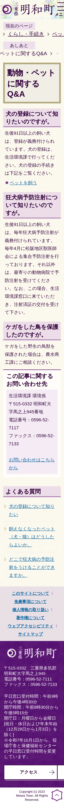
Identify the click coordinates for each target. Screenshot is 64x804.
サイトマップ (30, 634)
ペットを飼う (23, 182)
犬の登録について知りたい (32, 510)
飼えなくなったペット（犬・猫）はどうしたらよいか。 (32, 536)
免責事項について (30, 601)
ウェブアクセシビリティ (30, 626)
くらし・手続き (26, 34)
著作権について (30, 617)
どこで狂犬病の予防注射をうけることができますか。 (32, 567)
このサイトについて (30, 593)
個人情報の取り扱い (30, 609)
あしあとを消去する (57, 53)
